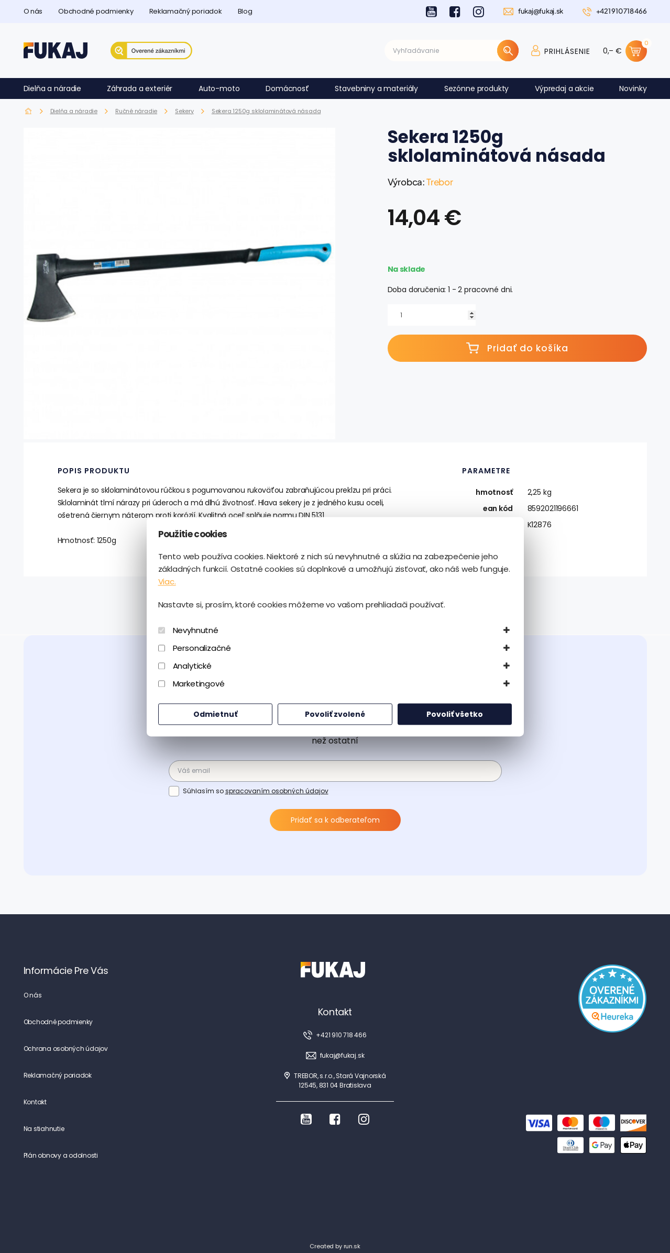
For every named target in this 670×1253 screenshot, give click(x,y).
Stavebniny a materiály (376, 88)
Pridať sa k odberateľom (335, 820)
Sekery (184, 111)
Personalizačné (202, 647)
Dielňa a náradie (53, 88)
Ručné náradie (136, 111)
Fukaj (28, 111)
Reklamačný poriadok (185, 11)
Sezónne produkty (476, 88)
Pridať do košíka (517, 348)
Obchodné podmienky (95, 11)
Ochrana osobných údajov (66, 1048)
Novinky (632, 88)
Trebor (439, 181)
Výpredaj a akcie (564, 88)
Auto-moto (219, 88)
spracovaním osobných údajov (276, 790)
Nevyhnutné (196, 630)
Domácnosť (287, 88)
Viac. (167, 581)
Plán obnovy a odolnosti (61, 1155)
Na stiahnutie (44, 1128)
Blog (245, 11)
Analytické (192, 665)
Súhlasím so (255, 790)
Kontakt (35, 1101)
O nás (33, 11)
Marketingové (199, 683)
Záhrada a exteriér (139, 88)
